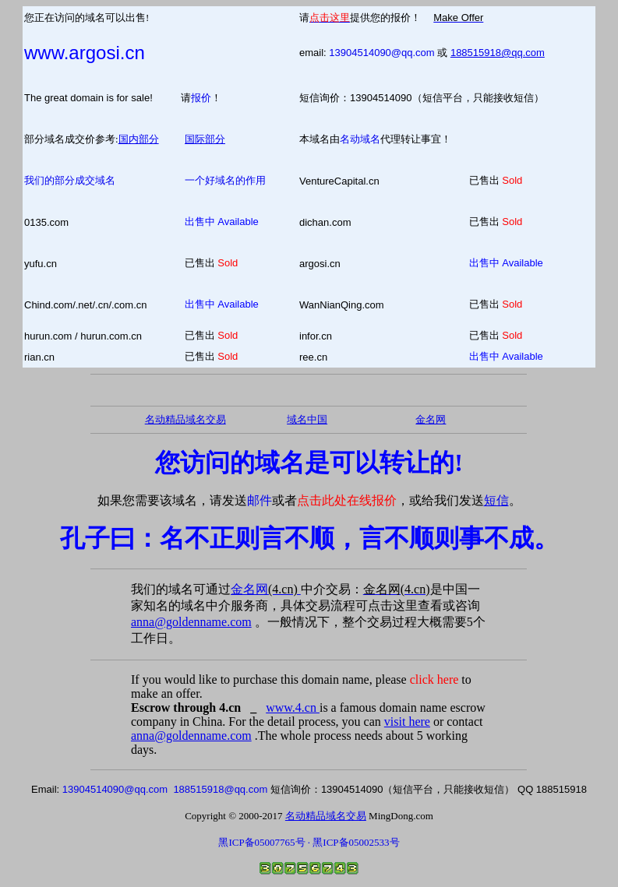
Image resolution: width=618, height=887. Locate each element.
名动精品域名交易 (185, 419)
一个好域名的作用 (225, 180)
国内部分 (138, 139)
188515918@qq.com (497, 52)
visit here (407, 721)
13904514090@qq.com (381, 52)
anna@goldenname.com (191, 621)
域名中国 (307, 419)
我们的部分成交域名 (69, 180)
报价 (201, 98)
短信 (496, 500)
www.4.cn (293, 707)
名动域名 (360, 139)
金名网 (266, 589)
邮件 (259, 500)
